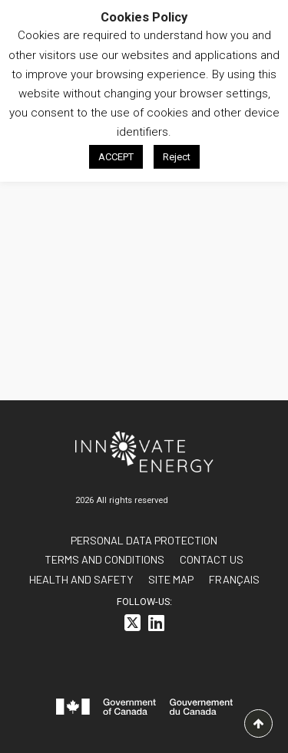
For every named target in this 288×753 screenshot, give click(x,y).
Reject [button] (176, 157)
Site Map (171, 579)
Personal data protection (144, 540)
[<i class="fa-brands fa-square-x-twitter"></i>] (132, 625)
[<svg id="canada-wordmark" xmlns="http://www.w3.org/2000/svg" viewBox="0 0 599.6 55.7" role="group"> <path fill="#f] (144, 709)
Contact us (211, 559)
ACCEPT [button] (116, 157)
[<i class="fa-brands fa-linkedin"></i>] (156, 625)
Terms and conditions (104, 559)
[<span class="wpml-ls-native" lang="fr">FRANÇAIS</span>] (234, 579)
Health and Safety (81, 579)
